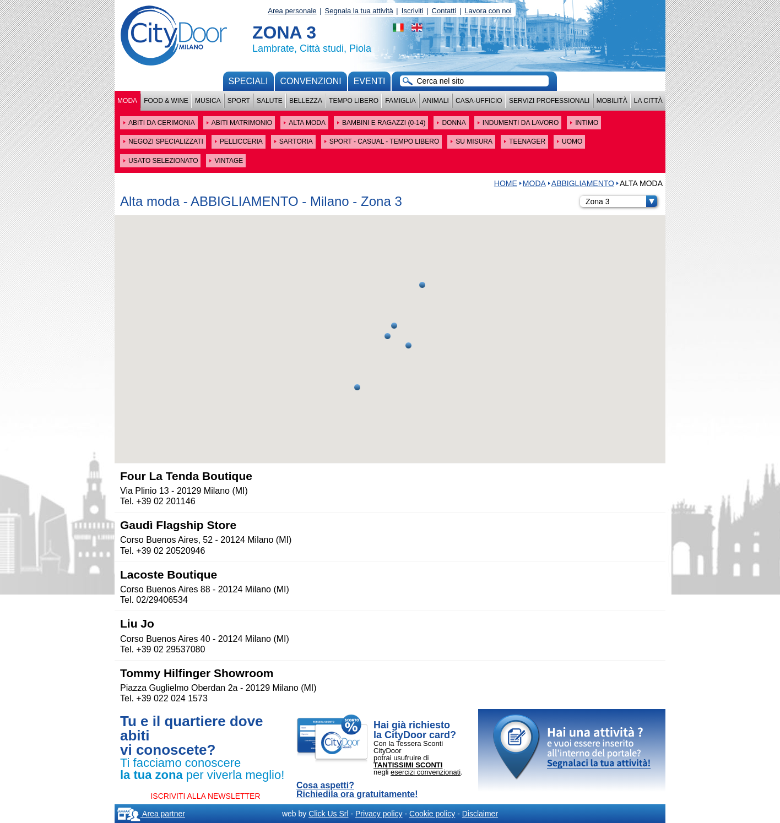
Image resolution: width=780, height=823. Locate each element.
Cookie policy (432, 813)
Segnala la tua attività (359, 11)
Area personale (292, 11)
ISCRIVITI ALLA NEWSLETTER (205, 796)
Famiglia (400, 101)
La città (648, 101)
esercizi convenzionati (426, 772)
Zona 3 (621, 201)
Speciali (248, 81)
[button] (408, 345)
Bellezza (305, 101)
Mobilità (612, 101)
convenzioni (311, 81)
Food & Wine (166, 101)
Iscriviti (413, 11)
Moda (127, 101)
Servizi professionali (549, 101)
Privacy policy (379, 813)
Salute (270, 101)
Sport (239, 101)
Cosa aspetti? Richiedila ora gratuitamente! (357, 790)
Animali (435, 101)
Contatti (444, 11)
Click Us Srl (328, 813)
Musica (208, 101)
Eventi (370, 81)
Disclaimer (480, 813)
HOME (505, 183)
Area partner (151, 813)
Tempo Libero (353, 101)
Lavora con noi (487, 11)
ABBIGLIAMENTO (582, 183)
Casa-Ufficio (479, 101)
